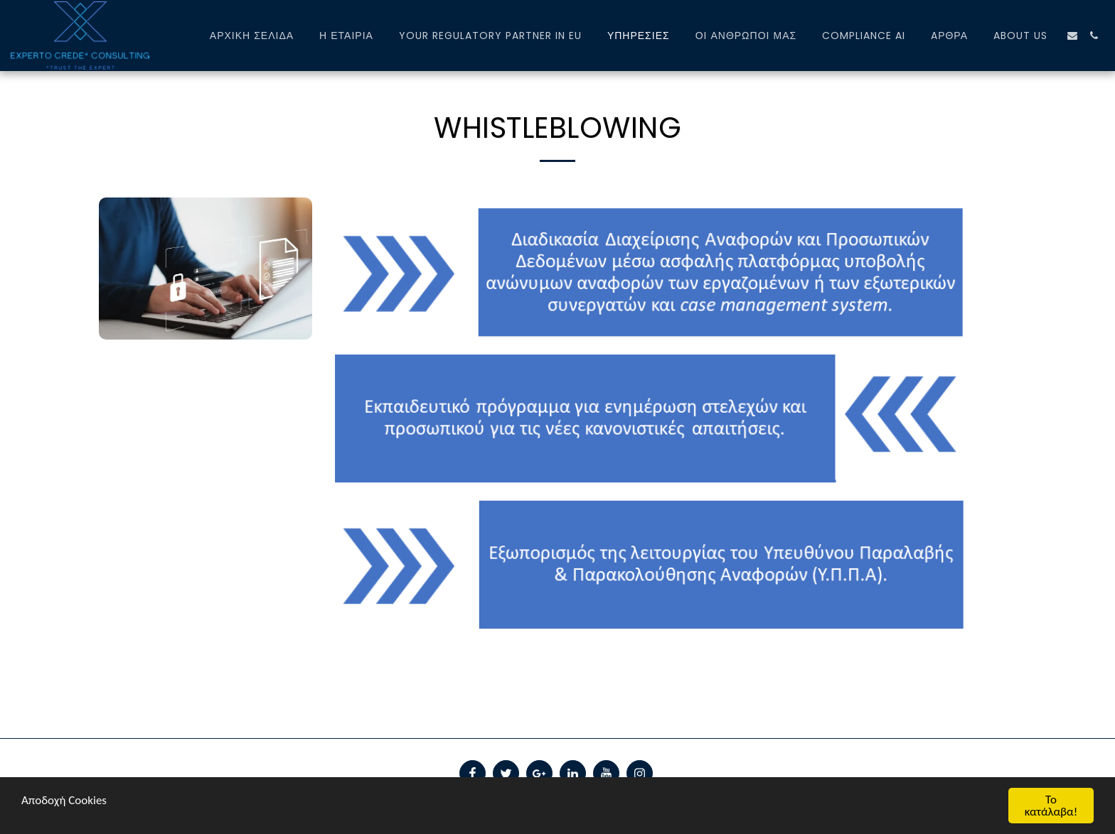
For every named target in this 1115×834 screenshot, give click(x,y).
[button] (1072, 35)
